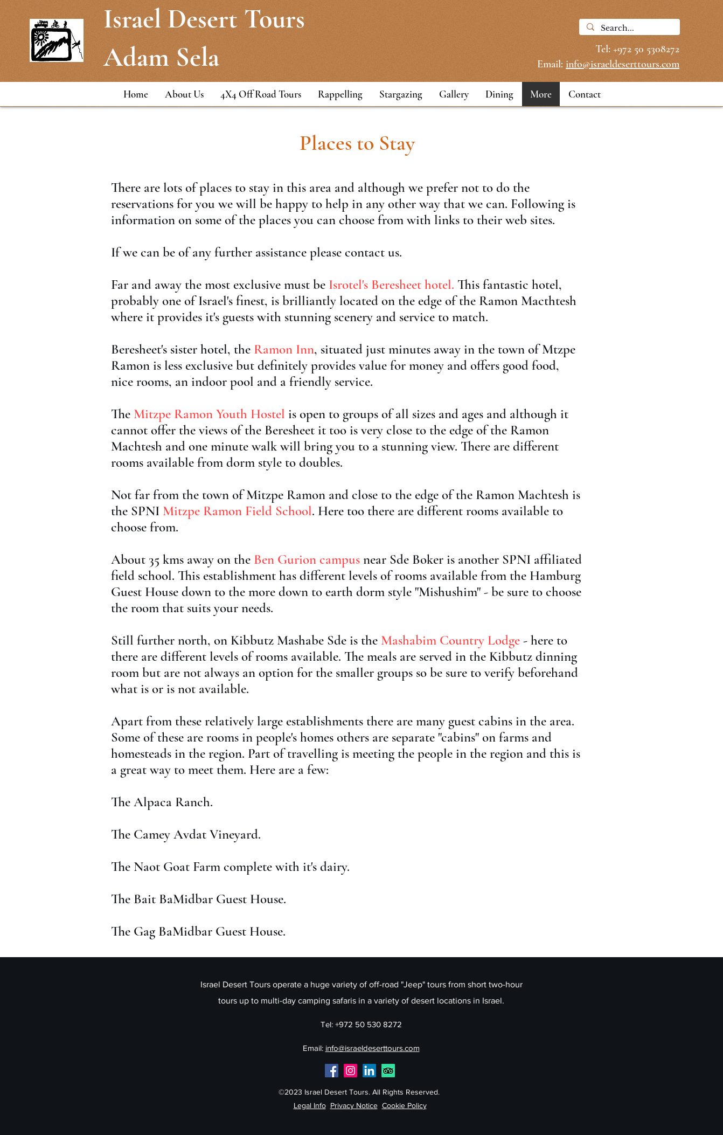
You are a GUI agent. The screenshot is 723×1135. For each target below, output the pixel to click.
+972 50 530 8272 (368, 1024)
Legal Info (310, 1105)
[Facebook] (331, 1070)
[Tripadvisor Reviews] (388, 1070)
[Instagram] (350, 1070)
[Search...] (629, 28)
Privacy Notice (354, 1105)
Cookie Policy (404, 1105)
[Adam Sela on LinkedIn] (369, 1070)
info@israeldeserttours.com (372, 1048)
